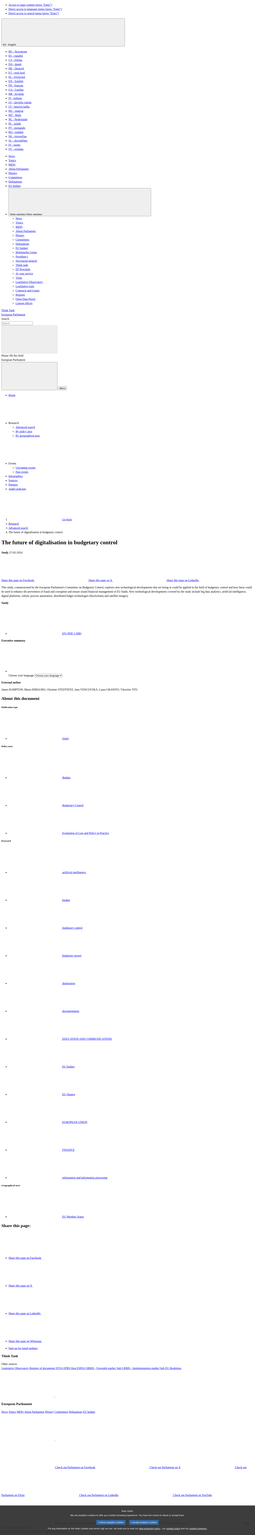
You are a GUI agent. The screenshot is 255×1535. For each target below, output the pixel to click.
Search (5, 318)
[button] (131, 411)
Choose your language (21, 675)
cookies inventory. (198, 1532)
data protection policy (149, 1532)
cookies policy (173, 1532)
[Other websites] (79, 202)
